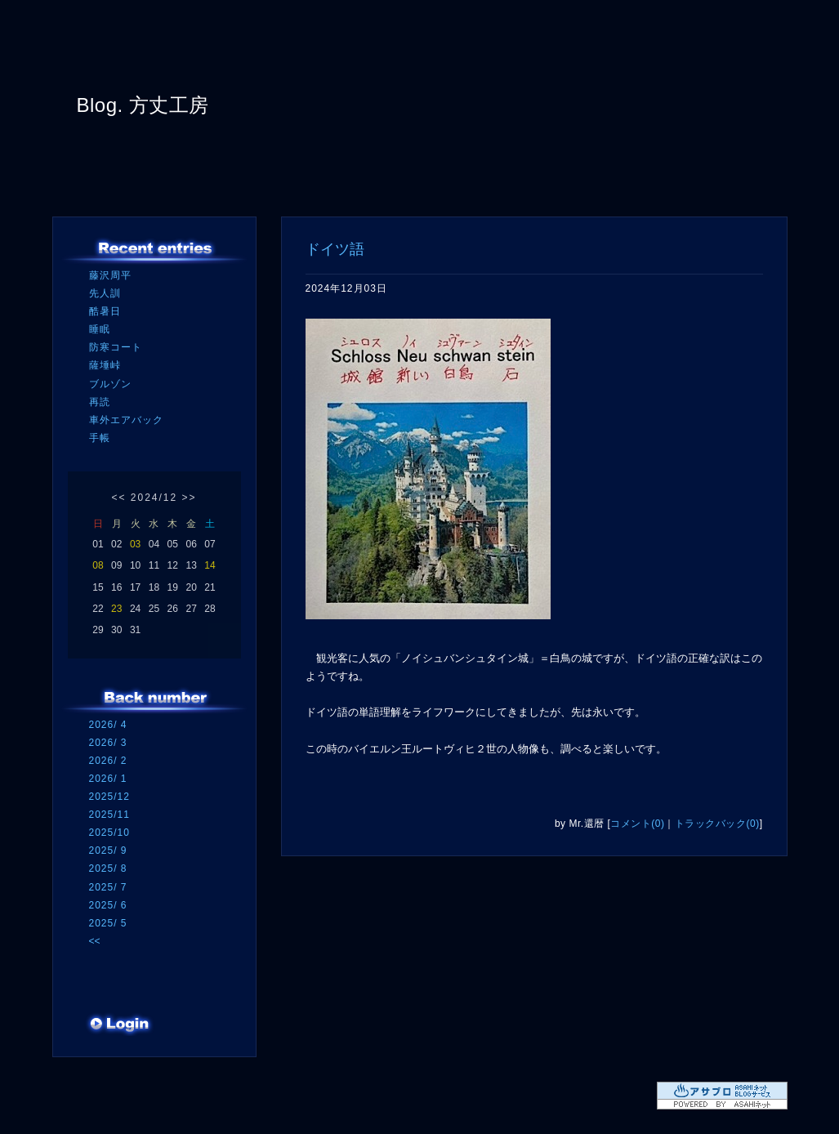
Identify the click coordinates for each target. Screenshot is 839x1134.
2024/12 (154, 497)
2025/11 (109, 814)
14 (209, 565)
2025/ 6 (108, 905)
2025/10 (109, 832)
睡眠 (99, 329)
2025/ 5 (108, 923)
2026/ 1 (108, 778)
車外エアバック (126, 420)
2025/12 (109, 796)
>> (189, 497)
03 (135, 544)
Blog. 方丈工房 (143, 105)
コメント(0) (637, 823)
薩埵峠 (105, 365)
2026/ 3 (108, 742)
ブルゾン (110, 384)
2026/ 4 (108, 724)
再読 (99, 402)
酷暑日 (105, 311)
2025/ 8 (108, 868)
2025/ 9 (108, 850)
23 (116, 608)
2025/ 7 (108, 887)
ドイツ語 (335, 249)
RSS (113, 993)
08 (97, 565)
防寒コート (115, 347)
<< (118, 497)
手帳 (99, 438)
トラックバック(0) (717, 823)
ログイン (119, 1025)
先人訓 (105, 293)
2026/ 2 (108, 760)
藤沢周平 (110, 275)
